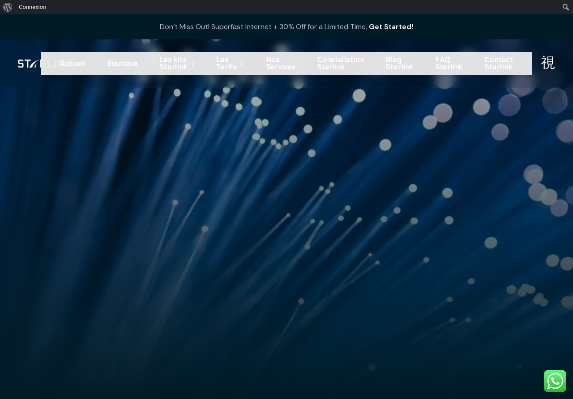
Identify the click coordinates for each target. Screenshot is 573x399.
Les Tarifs (230, 63)
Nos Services (280, 63)
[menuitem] (8, 7)
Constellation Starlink (340, 63)
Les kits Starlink (177, 63)
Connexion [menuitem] (32, 7)
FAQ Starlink (449, 63)
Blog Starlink (399, 63)
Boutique (122, 63)
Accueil (73, 63)
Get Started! (391, 26)
